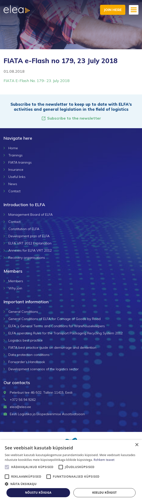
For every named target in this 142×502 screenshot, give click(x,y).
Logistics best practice (25, 340)
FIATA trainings (20, 162)
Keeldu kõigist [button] (104, 493)
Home (13, 148)
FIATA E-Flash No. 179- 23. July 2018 (37, 80)
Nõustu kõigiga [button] (38, 493)
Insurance (15, 169)
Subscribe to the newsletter (71, 118)
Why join (15, 288)
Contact (14, 191)
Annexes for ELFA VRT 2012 (30, 250)
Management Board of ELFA (30, 214)
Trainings (15, 155)
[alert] (71, 471)
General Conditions (23, 311)
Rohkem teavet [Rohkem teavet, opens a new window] (104, 460)
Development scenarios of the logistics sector (43, 369)
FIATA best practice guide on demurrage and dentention (52, 347)
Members (15, 281)
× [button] (136, 445)
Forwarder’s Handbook (26, 362)
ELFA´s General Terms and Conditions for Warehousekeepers (56, 326)
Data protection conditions (29, 355)
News (12, 184)
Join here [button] (113, 10)
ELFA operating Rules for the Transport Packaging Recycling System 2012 (65, 333)
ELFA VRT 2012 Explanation (29, 243)
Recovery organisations (26, 257)
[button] (71, 483)
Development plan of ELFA (29, 236)
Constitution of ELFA (23, 229)
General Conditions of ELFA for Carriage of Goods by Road (54, 319)
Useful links (16, 177)
